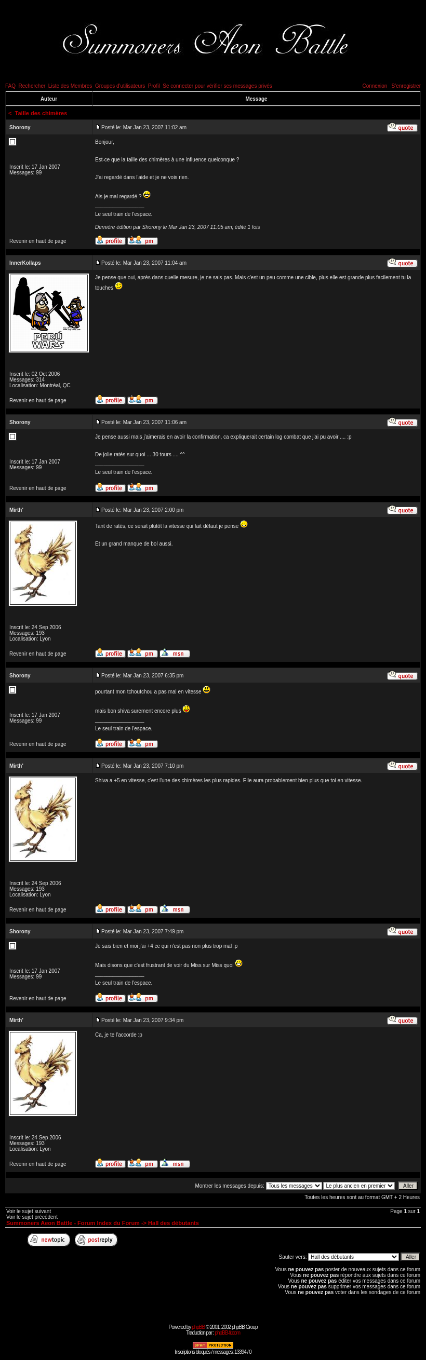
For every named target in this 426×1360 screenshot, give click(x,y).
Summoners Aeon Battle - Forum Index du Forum (73, 1223)
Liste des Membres (70, 86)
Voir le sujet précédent (32, 1217)
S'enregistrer (406, 86)
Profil (154, 86)
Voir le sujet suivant (28, 1211)
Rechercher (32, 86)
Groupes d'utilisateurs (120, 86)
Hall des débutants (173, 1223)
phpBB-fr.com (227, 1333)
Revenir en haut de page (37, 241)
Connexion (374, 86)
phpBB (198, 1327)
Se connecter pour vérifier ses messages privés (217, 86)
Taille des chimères (41, 113)
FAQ (10, 86)
